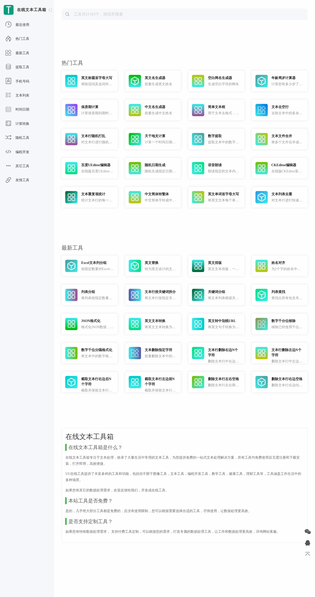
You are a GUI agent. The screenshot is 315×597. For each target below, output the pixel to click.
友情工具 (17, 180)
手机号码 (17, 81)
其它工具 (17, 166)
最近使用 (17, 25)
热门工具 (17, 39)
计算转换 (17, 124)
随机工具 (17, 138)
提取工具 (17, 67)
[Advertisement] (185, 38)
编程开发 (17, 152)
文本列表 (17, 95)
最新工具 (17, 53)
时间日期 (17, 109)
